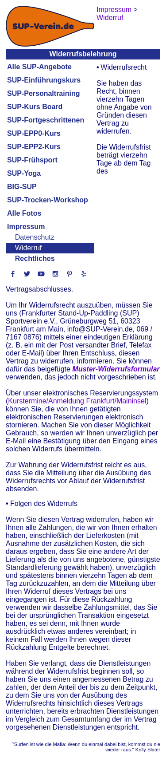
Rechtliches (35, 258)
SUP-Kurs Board (34, 107)
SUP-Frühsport (32, 160)
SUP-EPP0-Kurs (34, 133)
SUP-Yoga (24, 173)
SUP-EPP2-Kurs (34, 146)
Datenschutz (34, 237)
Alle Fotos (24, 213)
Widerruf (28, 248)
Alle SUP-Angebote (39, 67)
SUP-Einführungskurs (44, 80)
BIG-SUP (22, 186)
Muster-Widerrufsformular (115, 369)
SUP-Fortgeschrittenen (45, 120)
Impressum (26, 226)
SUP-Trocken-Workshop (47, 200)
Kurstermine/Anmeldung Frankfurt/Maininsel (77, 401)
